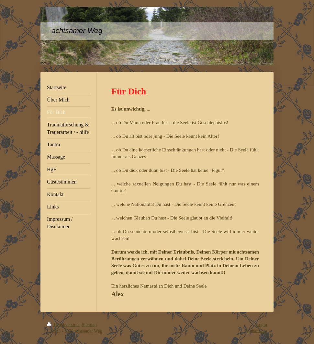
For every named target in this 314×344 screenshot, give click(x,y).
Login (261, 324)
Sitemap (89, 324)
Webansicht (256, 331)
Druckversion (63, 324)
